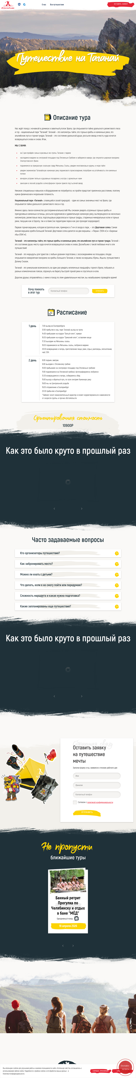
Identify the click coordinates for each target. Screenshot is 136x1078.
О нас (44, 4)
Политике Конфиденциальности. (14, 1074)
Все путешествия (57, 4)
